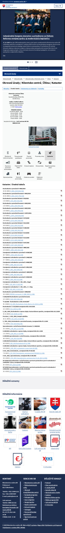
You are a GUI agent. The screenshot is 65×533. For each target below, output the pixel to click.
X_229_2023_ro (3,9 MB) (16, 333)
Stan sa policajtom (51, 485)
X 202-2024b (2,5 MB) (16, 314)
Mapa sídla (40, 525)
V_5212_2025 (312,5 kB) (16, 225)
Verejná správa (29, 502)
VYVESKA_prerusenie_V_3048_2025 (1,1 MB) (22, 294)
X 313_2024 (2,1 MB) (15, 309)
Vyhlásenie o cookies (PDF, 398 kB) (14, 528)
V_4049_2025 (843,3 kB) (15, 274)
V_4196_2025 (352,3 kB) (16, 255)
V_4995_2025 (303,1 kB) (16, 250)
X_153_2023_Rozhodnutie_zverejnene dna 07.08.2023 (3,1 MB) (27, 353)
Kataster (56, 79)
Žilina (49, 79)
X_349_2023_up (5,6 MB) (17, 328)
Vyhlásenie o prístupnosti (53, 525)
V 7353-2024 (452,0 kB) (16, 324)
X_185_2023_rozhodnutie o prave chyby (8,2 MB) (23, 348)
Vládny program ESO (52, 500)
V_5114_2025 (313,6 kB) (16, 235)
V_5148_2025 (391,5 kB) (16, 230)
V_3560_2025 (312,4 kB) (15, 279)
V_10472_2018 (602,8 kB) (17, 215)
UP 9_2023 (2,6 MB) (15, 365)
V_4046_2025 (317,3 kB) (15, 265)
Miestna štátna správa (52, 497)
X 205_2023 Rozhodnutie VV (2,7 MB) (20, 343)
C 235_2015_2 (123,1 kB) (16, 289)
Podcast (48, 483)
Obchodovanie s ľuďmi (52, 493)
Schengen (28, 510)
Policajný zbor (29, 497)
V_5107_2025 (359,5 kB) (16, 245)
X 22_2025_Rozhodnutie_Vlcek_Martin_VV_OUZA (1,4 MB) (26, 304)
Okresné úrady (23, 68)
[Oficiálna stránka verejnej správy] (21, 2)
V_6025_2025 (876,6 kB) (16, 211)
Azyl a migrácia (29, 500)
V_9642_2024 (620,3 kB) (17, 191)
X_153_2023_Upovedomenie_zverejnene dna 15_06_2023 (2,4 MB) (28, 358)
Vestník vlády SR (50, 490)
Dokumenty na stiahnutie (29, 88)
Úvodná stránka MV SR (10, 68)
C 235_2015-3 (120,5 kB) (16, 284)
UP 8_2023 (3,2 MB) (15, 371)
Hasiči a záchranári (31, 505)
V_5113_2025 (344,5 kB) (16, 240)
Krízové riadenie (30, 507)
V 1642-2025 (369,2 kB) (16, 299)
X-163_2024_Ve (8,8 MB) (17, 319)
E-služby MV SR (50, 488)
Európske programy (31, 495)
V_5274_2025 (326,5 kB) (16, 220)
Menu (58, 6)
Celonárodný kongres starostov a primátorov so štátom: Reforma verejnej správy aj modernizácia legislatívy (28, 37)
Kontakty (41, 88)
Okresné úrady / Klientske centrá (34, 79)
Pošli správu (18, 107)
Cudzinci (48, 495)
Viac (4, 55)
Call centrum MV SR (51, 502)
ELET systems (32, 525)
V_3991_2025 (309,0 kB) (15, 269)
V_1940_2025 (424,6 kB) (16, 260)
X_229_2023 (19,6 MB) (16, 338)
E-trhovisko (49, 505)
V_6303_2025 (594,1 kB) (16, 206)
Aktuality (6, 88)
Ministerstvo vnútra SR (32, 483)
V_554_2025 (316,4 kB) (16, 201)
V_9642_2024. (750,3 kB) (17, 196)
